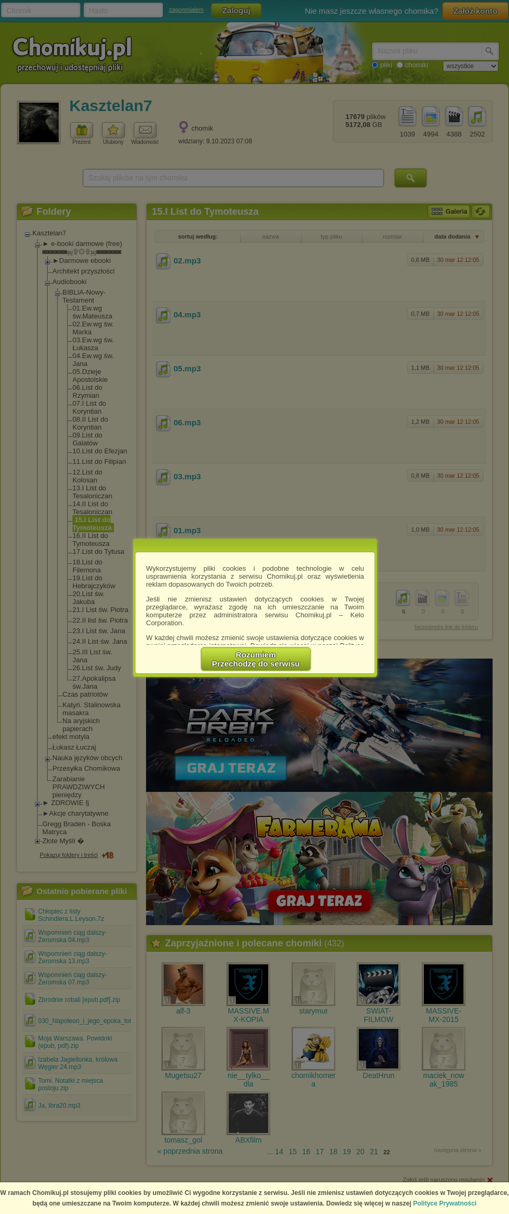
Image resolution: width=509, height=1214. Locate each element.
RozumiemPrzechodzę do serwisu (256, 659)
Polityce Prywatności (445, 1203)
